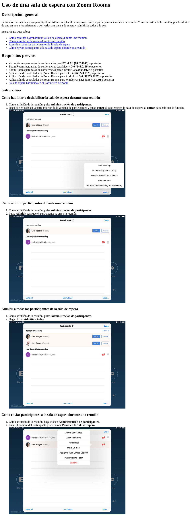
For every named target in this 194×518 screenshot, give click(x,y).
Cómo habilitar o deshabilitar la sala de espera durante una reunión (48, 37)
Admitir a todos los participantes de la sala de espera (39, 44)
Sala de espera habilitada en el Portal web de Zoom (38, 82)
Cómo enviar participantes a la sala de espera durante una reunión (47, 47)
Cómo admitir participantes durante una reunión (37, 41)
